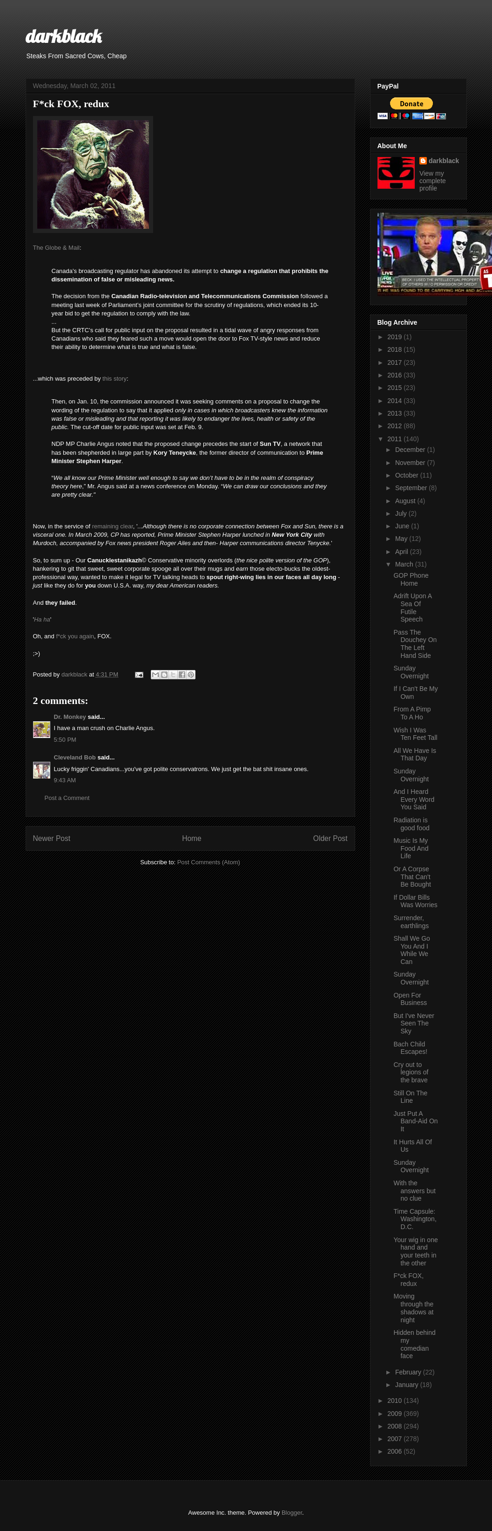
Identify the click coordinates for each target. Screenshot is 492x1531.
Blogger (292, 1512)
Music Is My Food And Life (410, 848)
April (402, 551)
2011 (395, 439)
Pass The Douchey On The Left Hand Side (415, 644)
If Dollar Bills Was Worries (415, 901)
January (407, 1384)
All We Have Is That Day (414, 754)
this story (114, 378)
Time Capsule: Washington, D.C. (414, 1219)
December (411, 449)
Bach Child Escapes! (410, 1048)
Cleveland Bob (75, 757)
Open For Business (410, 999)
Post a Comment (67, 797)
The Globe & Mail (56, 247)
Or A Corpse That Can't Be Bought (412, 877)
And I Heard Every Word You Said (413, 799)
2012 (395, 426)
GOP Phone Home (410, 579)
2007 (395, 1438)
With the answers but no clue (414, 1191)
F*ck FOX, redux (408, 1279)
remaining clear (112, 526)
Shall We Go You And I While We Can (411, 950)
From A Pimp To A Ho (412, 713)
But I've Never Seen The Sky (413, 1023)
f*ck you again (75, 636)
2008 (395, 1426)
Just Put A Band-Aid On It (415, 1121)
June (403, 526)
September (412, 488)
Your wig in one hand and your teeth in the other (415, 1251)
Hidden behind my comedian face (414, 1344)
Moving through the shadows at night (413, 1307)
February (409, 1372)
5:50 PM (65, 739)
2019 (395, 337)
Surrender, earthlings (411, 922)
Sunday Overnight (411, 672)
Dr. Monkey (70, 716)
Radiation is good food (411, 824)
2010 (395, 1400)
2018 (395, 349)
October (407, 475)
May (402, 538)
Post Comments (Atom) (208, 862)
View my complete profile (432, 181)
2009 (395, 1413)
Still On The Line (410, 1097)
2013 (395, 413)
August (406, 501)
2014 (395, 400)
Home (192, 838)
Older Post (330, 838)
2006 (395, 1451)
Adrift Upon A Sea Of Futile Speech (412, 607)
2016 (395, 375)
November (411, 462)
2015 (395, 387)
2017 (395, 362)
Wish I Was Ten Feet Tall (415, 734)
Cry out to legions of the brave (410, 1072)
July (402, 513)
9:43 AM (65, 780)
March (405, 564)
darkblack (63, 36)
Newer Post (52, 838)
